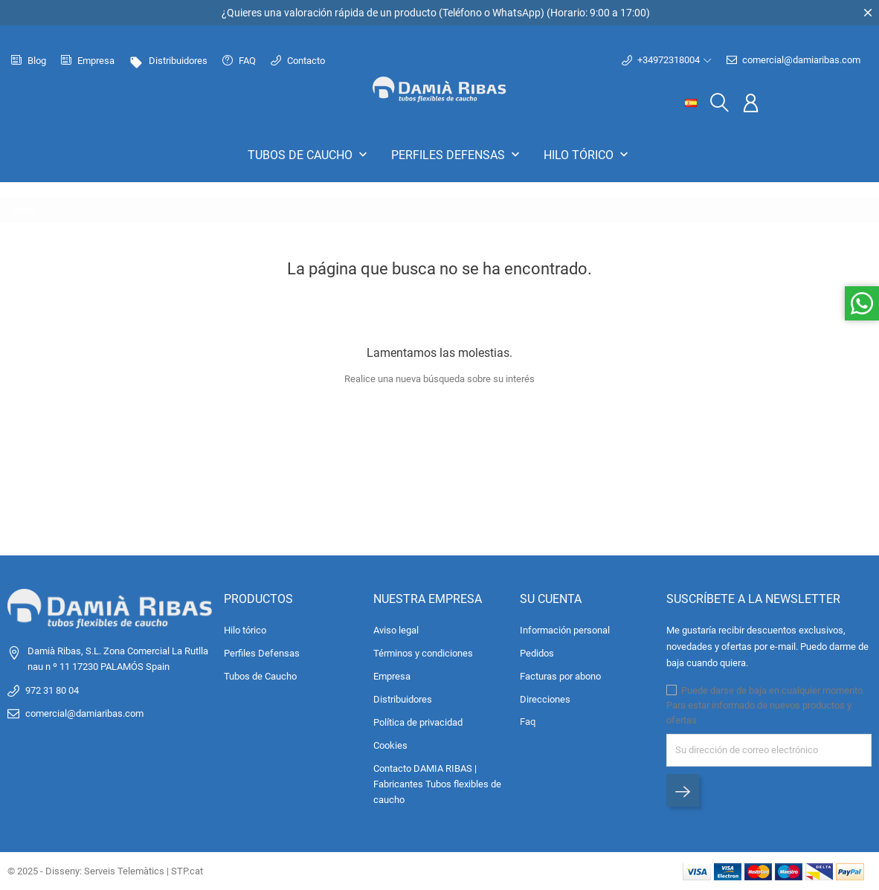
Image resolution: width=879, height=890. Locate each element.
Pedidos (537, 653)
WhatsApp (516, 13)
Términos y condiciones (423, 653)
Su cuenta (551, 599)
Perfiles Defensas (457, 154)
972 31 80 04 (52, 690)
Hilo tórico (587, 154)
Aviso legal (396, 630)
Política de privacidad (418, 722)
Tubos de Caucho (309, 154)
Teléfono (462, 13)
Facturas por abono (560, 676)
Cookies (390, 745)
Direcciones (545, 699)
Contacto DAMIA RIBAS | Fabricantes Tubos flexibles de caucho (437, 784)
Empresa (88, 60)
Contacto (298, 60)
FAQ (239, 60)
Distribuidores (168, 60)
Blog (28, 60)
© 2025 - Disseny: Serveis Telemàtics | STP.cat (105, 871)
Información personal (565, 630)
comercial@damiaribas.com (793, 60)
